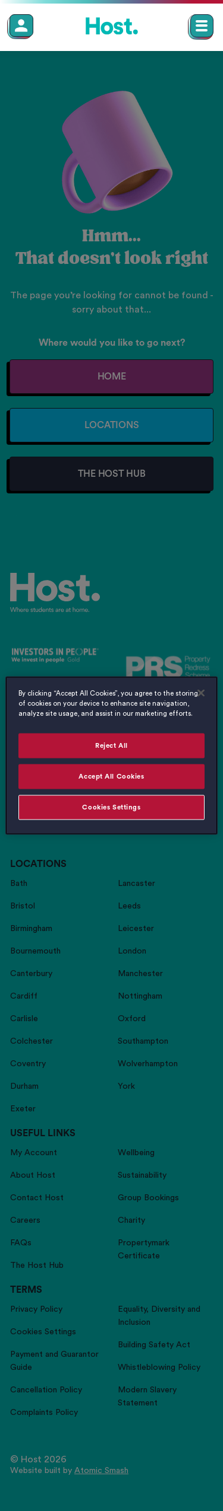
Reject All (111, 745)
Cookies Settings (111, 807)
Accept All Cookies (111, 776)
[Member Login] (21, 25)
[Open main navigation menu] (201, 25)
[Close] (201, 693)
